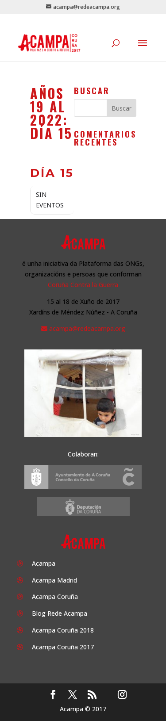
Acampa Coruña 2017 (63, 647)
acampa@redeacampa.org (87, 328)
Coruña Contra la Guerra (83, 284)
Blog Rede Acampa (59, 613)
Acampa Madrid (54, 580)
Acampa (43, 563)
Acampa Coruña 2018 (63, 630)
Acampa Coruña (55, 596)
